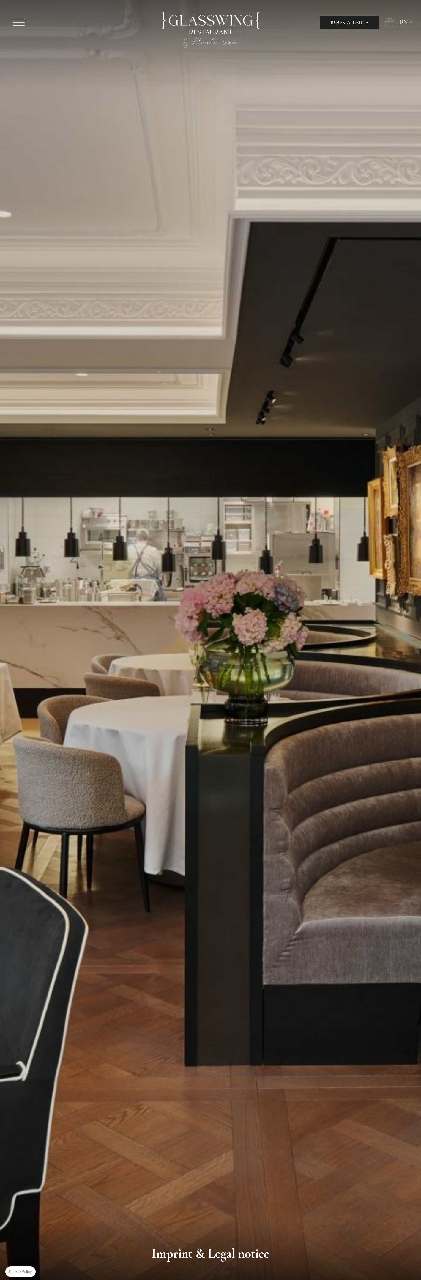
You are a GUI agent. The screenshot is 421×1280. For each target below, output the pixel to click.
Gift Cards (389, 22)
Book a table (349, 22)
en (404, 22)
